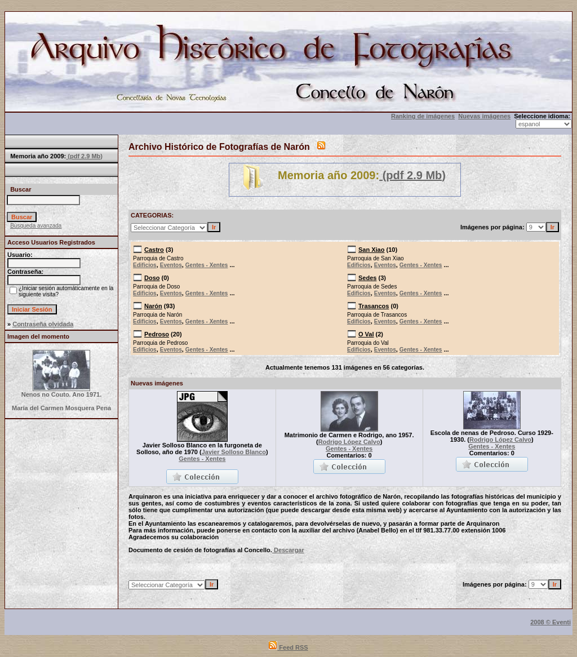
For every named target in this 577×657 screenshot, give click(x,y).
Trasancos (373, 306)
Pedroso (156, 334)
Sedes (367, 277)
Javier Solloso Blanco (234, 452)
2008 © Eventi (550, 622)
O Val (366, 334)
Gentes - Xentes (206, 265)
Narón (153, 306)
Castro (154, 249)
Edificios (145, 265)
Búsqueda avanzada (35, 226)
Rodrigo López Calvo (349, 441)
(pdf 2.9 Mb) (84, 156)
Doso (152, 277)
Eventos (171, 265)
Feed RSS (288, 647)
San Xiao (371, 249)
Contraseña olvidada (42, 324)
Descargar (288, 550)
